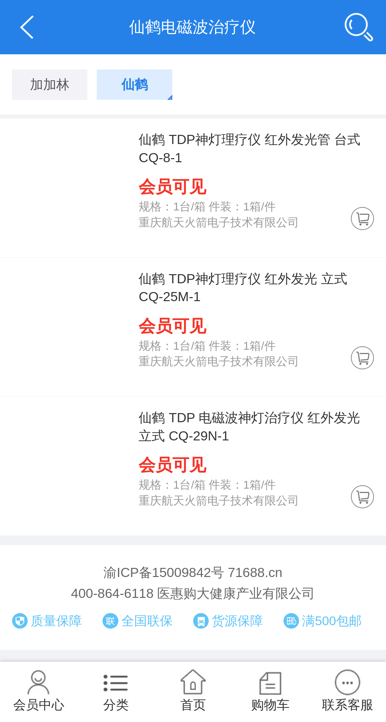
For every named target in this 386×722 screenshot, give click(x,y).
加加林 (49, 84)
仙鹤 (134, 84)
